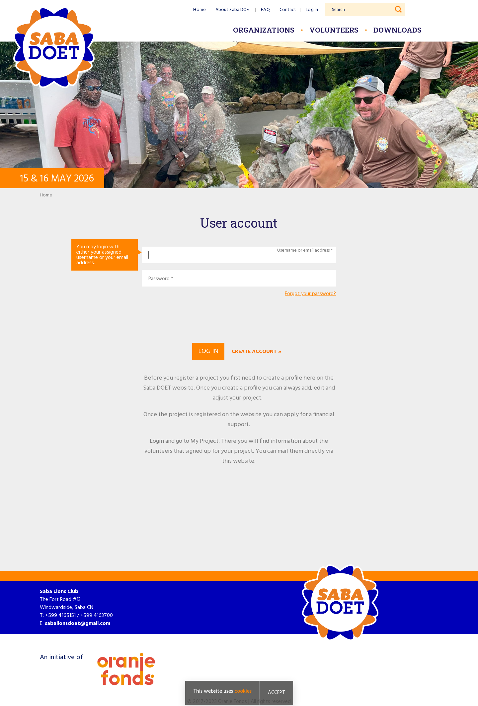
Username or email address (303, 250)
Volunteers (333, 30)
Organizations (263, 30)
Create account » (256, 351)
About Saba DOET (233, 10)
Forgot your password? (310, 294)
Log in (312, 10)
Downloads (397, 30)
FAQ (265, 10)
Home (199, 10)
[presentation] (239, 319)
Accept (276, 693)
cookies (243, 691)
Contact (287, 10)
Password (159, 279)
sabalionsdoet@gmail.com (77, 623)
